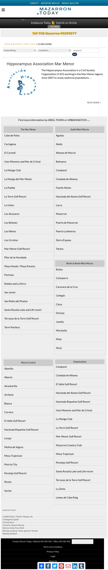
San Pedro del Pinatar (16, 301)
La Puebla (9, 187)
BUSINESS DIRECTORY (24, 44)
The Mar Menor (28, 129)
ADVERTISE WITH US (50, 3)
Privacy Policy (53, 552)
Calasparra (62, 278)
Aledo (59, 144)
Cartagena (10, 144)
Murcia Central (28, 362)
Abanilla (8, 368)
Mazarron (61, 213)
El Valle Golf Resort (15, 420)
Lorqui (7, 438)
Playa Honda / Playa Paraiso (19, 266)
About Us (53, 561)
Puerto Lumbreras (66, 231)
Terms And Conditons (52, 547)
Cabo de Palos (12, 135)
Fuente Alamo (63, 187)
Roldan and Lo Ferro (15, 283)
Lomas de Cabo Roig (67, 497)
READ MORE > (94, 102)
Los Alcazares (11, 213)
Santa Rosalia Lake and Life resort (23, 309)
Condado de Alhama (67, 179)
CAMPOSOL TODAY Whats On (17, 516)
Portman (9, 274)
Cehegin (60, 295)
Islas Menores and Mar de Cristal (22, 161)
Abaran (8, 377)
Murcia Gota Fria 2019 (13, 527)
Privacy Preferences (82, 541)
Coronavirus (8, 522)
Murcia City (10, 464)
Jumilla (60, 321)
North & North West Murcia (79, 263)
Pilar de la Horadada (15, 257)
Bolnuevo (61, 161)
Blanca (8, 403)
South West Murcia (80, 129)
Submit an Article (64, 23)
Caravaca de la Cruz (67, 286)
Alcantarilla (10, 385)
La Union (9, 205)
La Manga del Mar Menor (18, 179)
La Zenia (60, 488)
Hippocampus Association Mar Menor (40, 64)
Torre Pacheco (12, 327)
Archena (8, 394)
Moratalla (61, 330)
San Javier (10, 292)
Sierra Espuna (63, 240)
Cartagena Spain (10, 519)
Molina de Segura (13, 447)
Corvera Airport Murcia (13, 524)
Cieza (59, 304)
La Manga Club (12, 170)
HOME (7, 44)
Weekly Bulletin (9, 533)
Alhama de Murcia (66, 152)
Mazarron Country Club (69, 445)
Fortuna (60, 312)
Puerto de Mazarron (67, 222)
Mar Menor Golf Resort (17, 248)
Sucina (7, 490)
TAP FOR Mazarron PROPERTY (54, 33)
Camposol (61, 170)
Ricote (7, 481)
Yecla (59, 347)
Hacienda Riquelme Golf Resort (21, 429)
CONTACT (34, 3)
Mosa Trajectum (13, 455)
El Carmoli (10, 152)
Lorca (59, 205)
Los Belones (10, 222)
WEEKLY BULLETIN (70, 3)
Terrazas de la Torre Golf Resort (21, 318)
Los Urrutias (11, 240)
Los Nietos (10, 231)
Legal (52, 556)
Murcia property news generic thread (20, 530)
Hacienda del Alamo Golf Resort (73, 196)
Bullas (59, 269)
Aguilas (60, 135)
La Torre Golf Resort (15, 196)
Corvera (8, 412)
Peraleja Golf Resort (15, 473)
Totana (59, 248)
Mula (59, 339)
